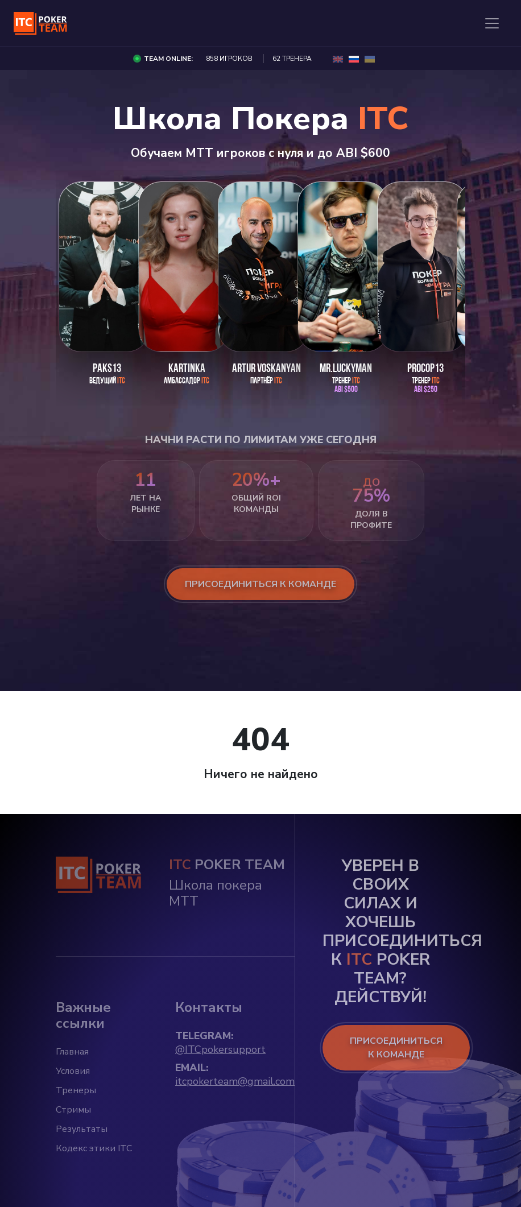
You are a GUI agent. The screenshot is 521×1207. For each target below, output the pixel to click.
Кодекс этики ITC (94, 1148)
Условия (73, 1071)
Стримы (73, 1109)
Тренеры (76, 1090)
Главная (72, 1051)
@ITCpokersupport (220, 1049)
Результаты (81, 1129)
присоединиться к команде (260, 584)
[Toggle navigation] (492, 23)
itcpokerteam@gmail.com (235, 1081)
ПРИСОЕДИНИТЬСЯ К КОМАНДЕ (396, 1048)
